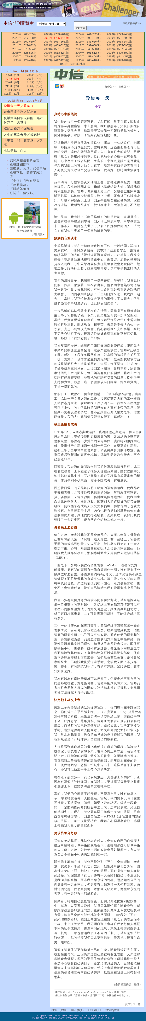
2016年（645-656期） (88, 41)
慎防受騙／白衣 (15, 151)
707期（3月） (13, 78)
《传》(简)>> (94, 1010)
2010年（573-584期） (25, 49)
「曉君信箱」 (20, 185)
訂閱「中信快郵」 (23, 193)
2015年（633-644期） (120, 41)
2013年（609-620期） (57, 45)
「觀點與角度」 (21, 189)
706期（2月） (35, 75)
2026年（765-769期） (25, 34)
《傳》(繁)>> (77, 1010)
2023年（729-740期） (120, 34)
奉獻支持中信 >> (132, 23)
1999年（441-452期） (120, 56)
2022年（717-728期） (25, 37)
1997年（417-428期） (57, 60)
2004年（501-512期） (88, 52)
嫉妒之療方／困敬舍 (19, 128)
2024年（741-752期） (88, 34)
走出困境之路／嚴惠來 (20, 112)
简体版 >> (124, 86)
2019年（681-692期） (120, 37)
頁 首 (128, 1004)
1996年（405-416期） (88, 60)
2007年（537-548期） (120, 49)
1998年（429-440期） (25, 60)
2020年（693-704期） (88, 37)
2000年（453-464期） (88, 56)
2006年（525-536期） (25, 52)
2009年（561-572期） (57, 49)
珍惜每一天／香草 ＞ (19, 106)
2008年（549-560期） (88, 49)
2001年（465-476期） (57, 56)
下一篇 (136, 1004)
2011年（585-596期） (120, 45)
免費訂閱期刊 (20, 164)
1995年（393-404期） (120, 60)
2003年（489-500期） (120, 52)
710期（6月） (35, 82)
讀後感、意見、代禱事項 (28, 168)
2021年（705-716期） (57, 37)
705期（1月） (13, 75)
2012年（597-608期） (88, 45)
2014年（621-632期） (25, 45)
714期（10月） (35, 89)
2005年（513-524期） (57, 52)
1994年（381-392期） (73, 63)
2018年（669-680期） (25, 41)
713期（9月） (13, 89)
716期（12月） (36, 93)
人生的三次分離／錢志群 (22, 134)
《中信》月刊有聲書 (25, 180)
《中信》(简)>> (58, 1010)
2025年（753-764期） (57, 34)
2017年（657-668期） (57, 41)
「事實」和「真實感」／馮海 (23, 142)
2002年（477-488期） (25, 56)
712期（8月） (35, 86)
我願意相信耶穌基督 (25, 160)
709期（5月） (13, 82)
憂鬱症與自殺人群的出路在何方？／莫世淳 (23, 120)
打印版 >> (110, 86)
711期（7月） (13, 86)
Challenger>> (112, 1010)
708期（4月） (35, 78)
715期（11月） (13, 93)
